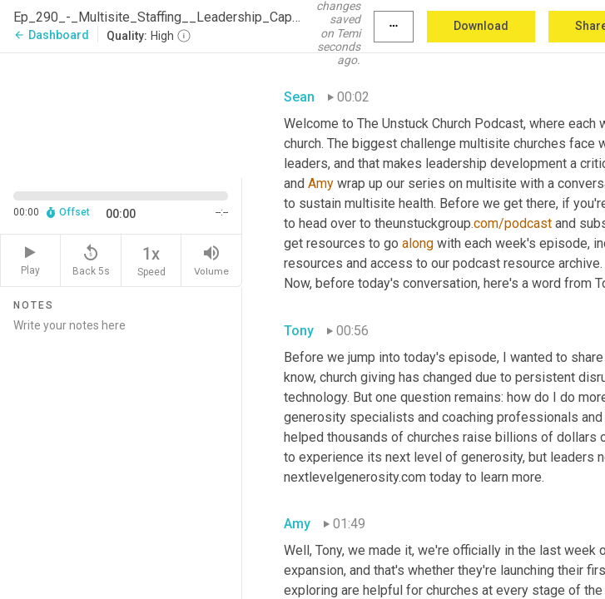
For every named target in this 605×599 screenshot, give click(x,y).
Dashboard (51, 35)
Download (481, 25)
